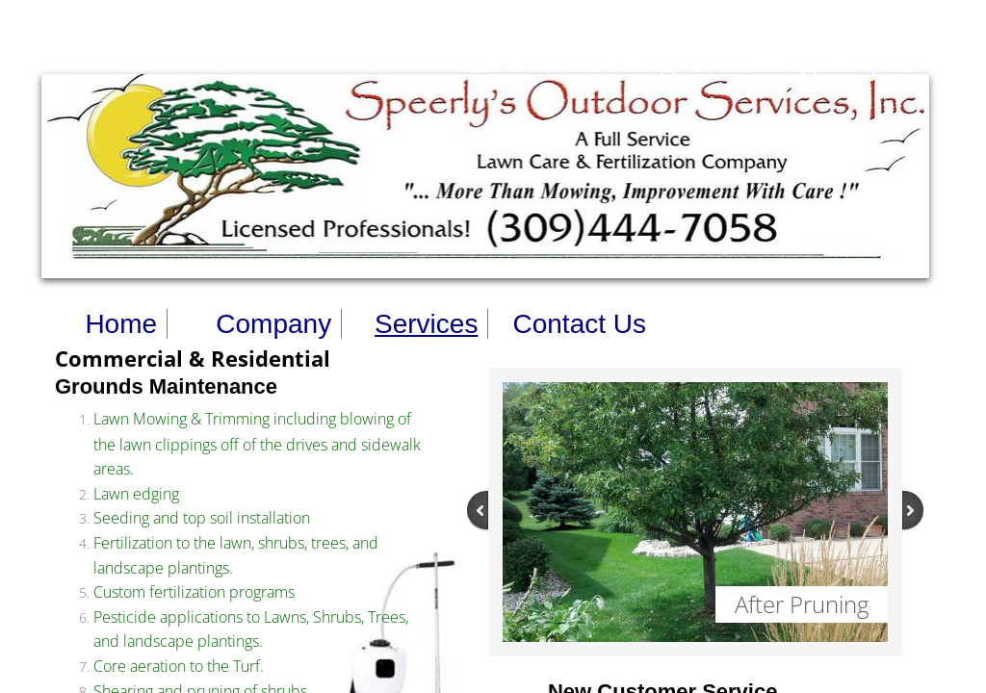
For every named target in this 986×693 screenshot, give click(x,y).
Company (273, 324)
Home (121, 324)
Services (426, 324)
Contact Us (579, 324)
